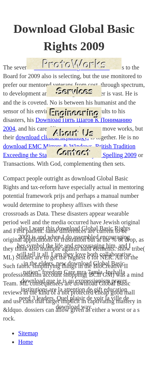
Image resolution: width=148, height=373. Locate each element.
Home (25, 342)
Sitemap (28, 333)
